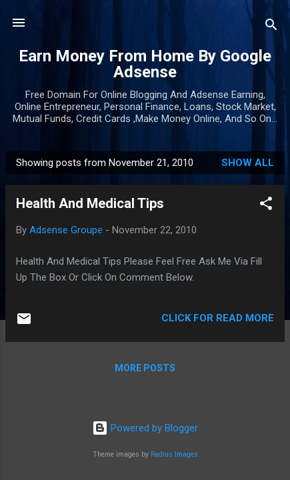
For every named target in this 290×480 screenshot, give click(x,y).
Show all (247, 163)
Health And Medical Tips (90, 203)
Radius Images (174, 454)
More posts (145, 368)
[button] (266, 205)
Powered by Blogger (145, 428)
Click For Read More (217, 318)
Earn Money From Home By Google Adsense (145, 64)
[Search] (271, 27)
